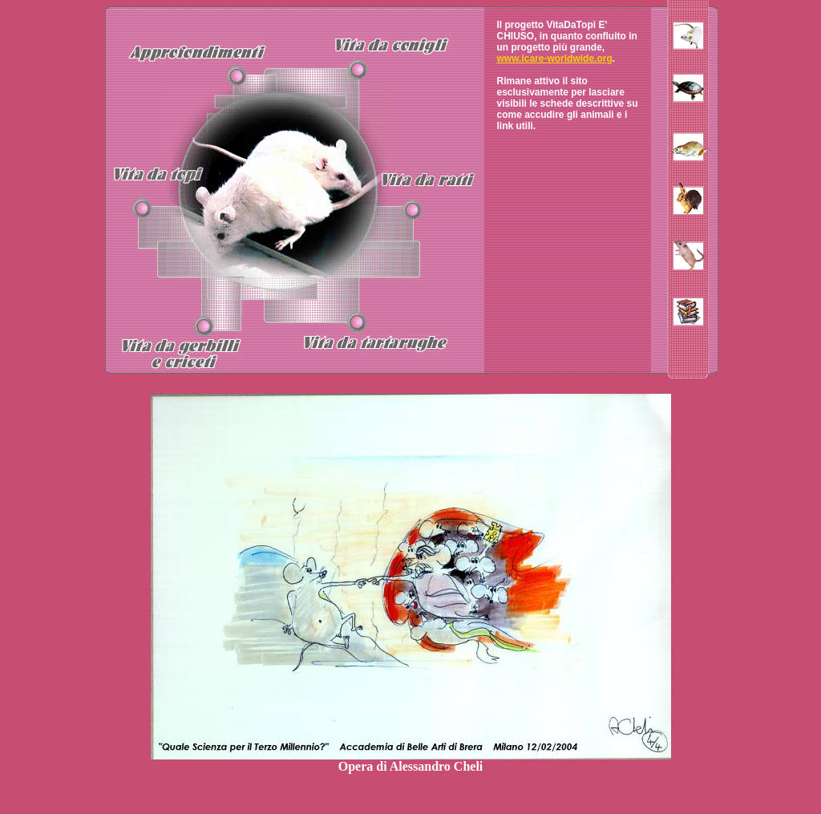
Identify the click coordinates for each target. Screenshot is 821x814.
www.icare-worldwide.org (555, 58)
